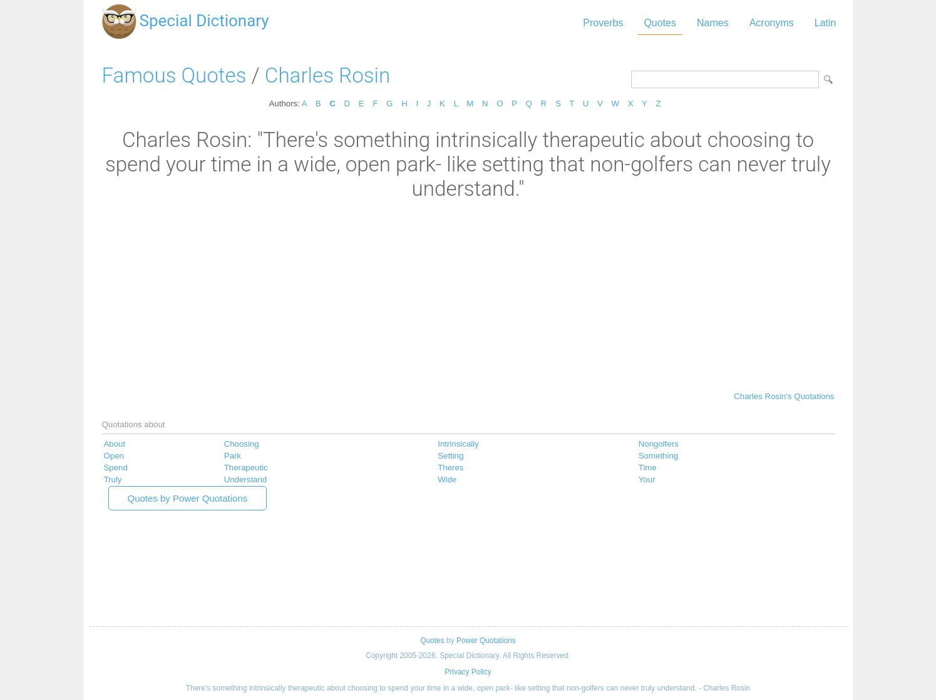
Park (232, 455)
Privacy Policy (468, 671)
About (115, 444)
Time (648, 467)
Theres (450, 467)
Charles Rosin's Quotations (784, 396)
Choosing (241, 444)
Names (713, 23)
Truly (113, 479)
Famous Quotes (174, 75)
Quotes (660, 23)
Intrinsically (458, 444)
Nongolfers (659, 444)
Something (658, 455)
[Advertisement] (468, 294)
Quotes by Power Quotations (188, 498)
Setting (450, 455)
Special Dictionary (204, 20)
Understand (245, 479)
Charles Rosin (327, 75)
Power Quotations (486, 640)
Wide (447, 479)
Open (114, 455)
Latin (825, 23)
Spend (116, 467)
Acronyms (771, 23)
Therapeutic (246, 467)
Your (647, 479)
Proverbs (603, 23)
